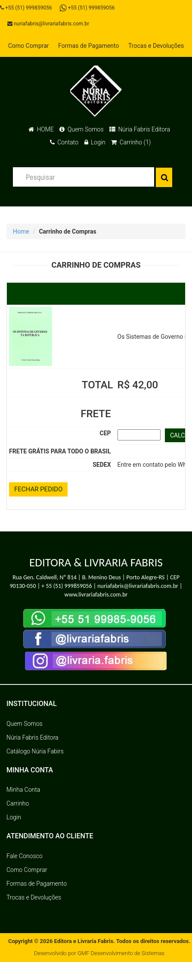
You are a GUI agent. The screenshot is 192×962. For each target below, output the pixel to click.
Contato (64, 142)
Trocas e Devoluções (156, 45)
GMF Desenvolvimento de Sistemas (120, 953)
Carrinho (17, 803)
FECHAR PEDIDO (38, 489)
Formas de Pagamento (88, 45)
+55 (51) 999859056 (26, 8)
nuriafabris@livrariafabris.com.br (48, 24)
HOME (41, 129)
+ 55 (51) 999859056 (66, 586)
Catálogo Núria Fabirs (35, 751)
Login (94, 142)
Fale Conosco (24, 856)
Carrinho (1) (131, 142)
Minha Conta (23, 789)
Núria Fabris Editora (139, 129)
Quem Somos (81, 129)
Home (21, 231)
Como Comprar (28, 45)
